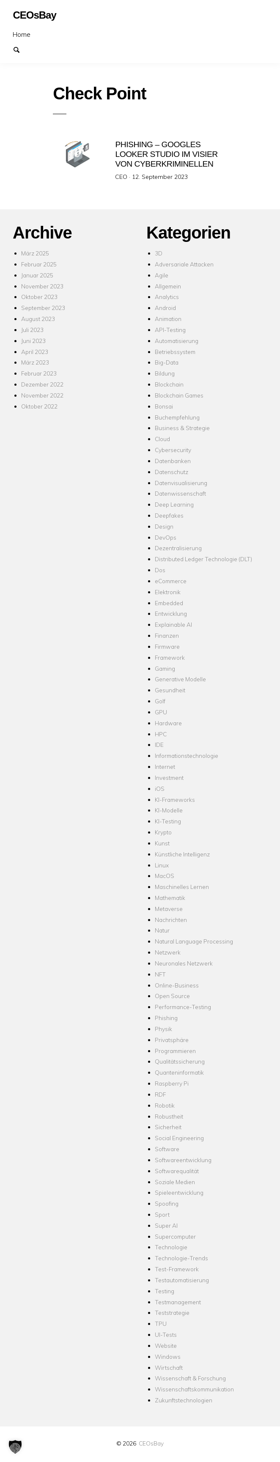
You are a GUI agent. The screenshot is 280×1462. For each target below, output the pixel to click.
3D (158, 253)
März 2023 (35, 362)
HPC (161, 733)
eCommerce (171, 580)
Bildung (165, 373)
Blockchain (169, 384)
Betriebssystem (175, 351)
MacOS (164, 875)
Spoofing (166, 1203)
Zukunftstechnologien (183, 1400)
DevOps (165, 537)
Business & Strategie (182, 427)
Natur (162, 930)
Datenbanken (173, 460)
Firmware (167, 646)
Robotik (165, 1105)
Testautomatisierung (182, 1280)
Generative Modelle (180, 679)
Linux (162, 864)
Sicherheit (168, 1126)
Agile (161, 275)
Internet (165, 766)
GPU (161, 712)
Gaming (165, 668)
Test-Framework (177, 1269)
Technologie (171, 1247)
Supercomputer (175, 1236)
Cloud (162, 438)
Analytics (167, 296)
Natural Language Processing (194, 941)
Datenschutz (171, 471)
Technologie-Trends (181, 1258)
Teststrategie (172, 1312)
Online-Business (177, 984)
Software (167, 1148)
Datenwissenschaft (180, 493)
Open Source (172, 995)
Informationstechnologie (186, 755)
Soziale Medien (175, 1181)
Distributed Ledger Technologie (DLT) (203, 558)
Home (21, 34)
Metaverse (169, 908)
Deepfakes (169, 515)
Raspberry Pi (172, 1083)
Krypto (163, 832)
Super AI (166, 1225)
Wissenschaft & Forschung (190, 1378)
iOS (160, 788)
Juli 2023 (32, 329)
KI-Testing (168, 821)
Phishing (166, 1017)
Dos (160, 569)
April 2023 (34, 351)
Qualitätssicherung (180, 1061)
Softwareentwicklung (183, 1159)
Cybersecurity (173, 449)
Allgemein (168, 285)
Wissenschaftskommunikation (194, 1389)
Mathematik (170, 897)
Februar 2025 (39, 264)
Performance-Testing (183, 1006)
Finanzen (167, 635)
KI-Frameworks (175, 799)
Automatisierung (176, 340)
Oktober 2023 (39, 296)
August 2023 (38, 318)
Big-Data (166, 362)
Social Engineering (179, 1137)
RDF (160, 1094)
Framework (170, 657)
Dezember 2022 (42, 384)
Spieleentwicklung (179, 1192)
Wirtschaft (169, 1367)
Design (164, 526)
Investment (169, 777)
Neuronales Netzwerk (184, 963)
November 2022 (42, 395)
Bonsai (164, 406)
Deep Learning (174, 504)
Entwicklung (171, 613)
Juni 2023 (33, 340)
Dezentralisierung (178, 547)
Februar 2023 (39, 373)
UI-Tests (166, 1334)
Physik (163, 1028)
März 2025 (35, 253)
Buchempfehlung (177, 416)
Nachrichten (171, 919)
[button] (15, 1447)
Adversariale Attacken (184, 264)
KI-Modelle (169, 810)
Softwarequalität (177, 1170)
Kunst (162, 843)
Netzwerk (168, 952)
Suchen (20, 49)
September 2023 (43, 307)
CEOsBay (151, 1443)
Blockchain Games (179, 395)
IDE (159, 744)
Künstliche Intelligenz (182, 854)
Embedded (169, 602)
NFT (160, 974)
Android (165, 307)
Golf (160, 701)
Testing (164, 1291)
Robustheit (169, 1115)
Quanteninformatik (179, 1072)
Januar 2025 (37, 275)
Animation (168, 318)
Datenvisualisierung (181, 482)
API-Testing (170, 329)
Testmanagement (178, 1301)
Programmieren (175, 1050)
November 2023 (42, 285)
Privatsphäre (172, 1039)
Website (166, 1345)
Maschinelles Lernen (182, 886)
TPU (161, 1323)
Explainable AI (173, 624)
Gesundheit (170, 690)
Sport (162, 1214)
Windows (168, 1356)
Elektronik (168, 591)
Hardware (168, 723)
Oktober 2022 (39, 406)
